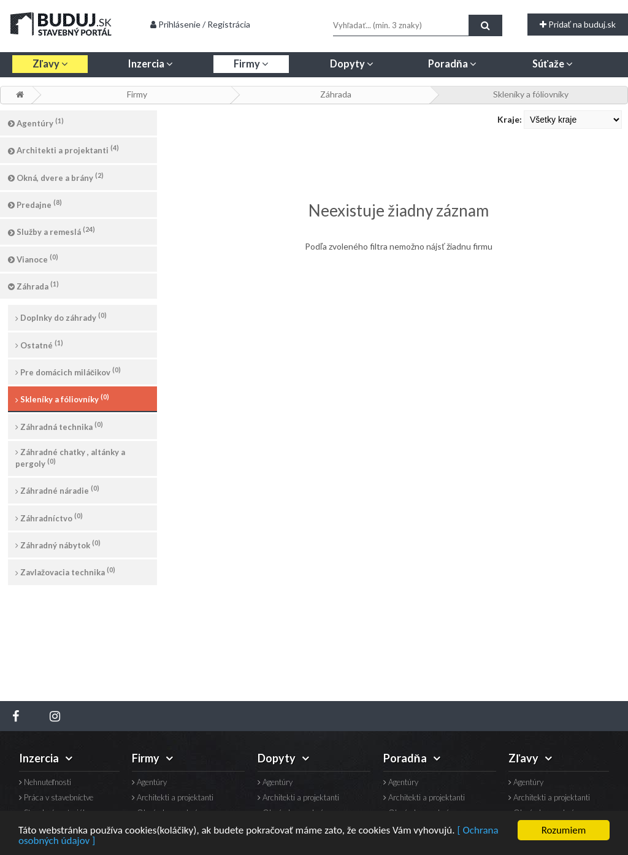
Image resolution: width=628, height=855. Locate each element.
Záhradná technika (59, 426)
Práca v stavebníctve (56, 797)
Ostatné (39, 344)
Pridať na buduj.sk (578, 24)
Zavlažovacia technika (65, 571)
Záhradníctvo (49, 517)
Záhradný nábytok (58, 544)
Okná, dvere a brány (56, 177)
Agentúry (36, 122)
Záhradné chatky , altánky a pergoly (70, 458)
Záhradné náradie (57, 490)
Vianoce (33, 258)
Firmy (137, 94)
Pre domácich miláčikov (68, 371)
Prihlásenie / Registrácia (200, 24)
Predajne (35, 204)
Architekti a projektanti (63, 149)
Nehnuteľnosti (45, 782)
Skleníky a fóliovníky (531, 94)
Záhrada (335, 94)
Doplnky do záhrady (61, 317)
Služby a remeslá (51, 231)
